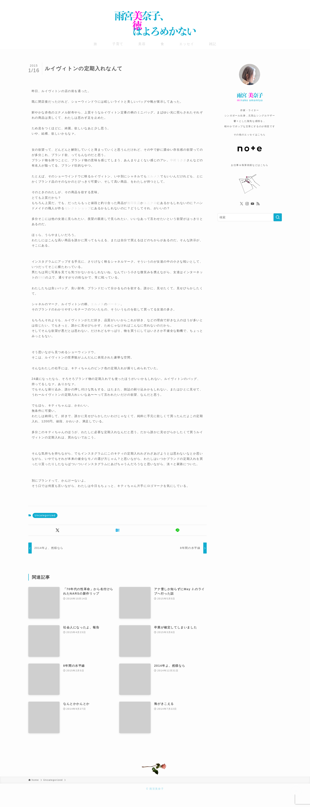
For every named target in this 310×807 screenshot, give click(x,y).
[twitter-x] (262, 3)
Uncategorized (45, 515)
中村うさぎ (178, 160)
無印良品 (133, 203)
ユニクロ (150, 203)
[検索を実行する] (277, 217)
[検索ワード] (250, 217)
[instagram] (268, 3)
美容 (142, 44)
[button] (57, 530)
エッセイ (186, 44)
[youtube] (273, 3)
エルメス (153, 176)
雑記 (212, 44)
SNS (41, 277)
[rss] (279, 3)
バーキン (113, 304)
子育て (117, 44)
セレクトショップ (78, 208)
